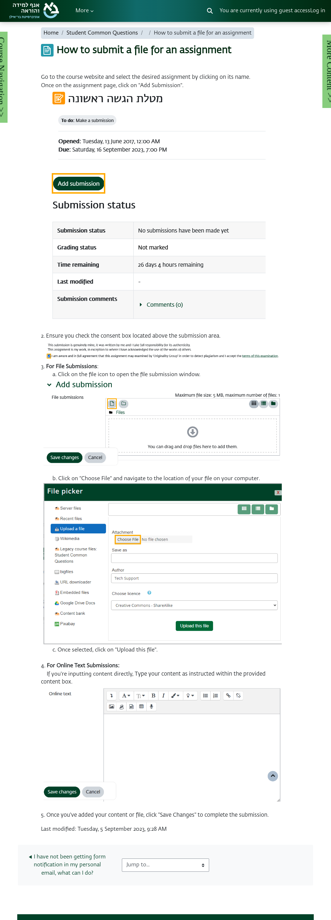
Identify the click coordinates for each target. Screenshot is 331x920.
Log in (317, 10)
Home (51, 33)
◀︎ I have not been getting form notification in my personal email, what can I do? (68, 865)
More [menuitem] (82, 10)
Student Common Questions (102, 33)
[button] (210, 11)
